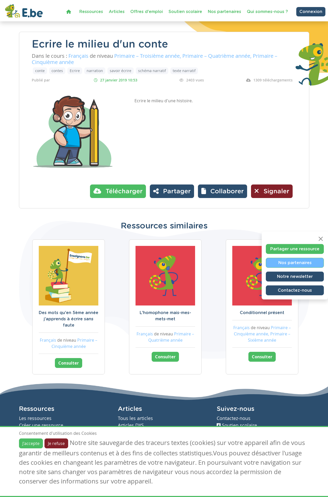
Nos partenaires (224, 12)
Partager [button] (172, 191)
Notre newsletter (295, 277)
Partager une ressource (294, 249)
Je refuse (56, 443)
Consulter (68, 363)
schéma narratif (152, 70)
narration (95, 70)
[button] (222, 191)
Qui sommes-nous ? (267, 12)
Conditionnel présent (262, 313)
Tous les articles (135, 418)
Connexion (310, 12)
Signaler (271, 191)
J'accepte (31, 443)
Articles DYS (131, 425)
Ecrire (75, 70)
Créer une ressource (41, 425)
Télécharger (118, 191)
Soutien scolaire (185, 12)
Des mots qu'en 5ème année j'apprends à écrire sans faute (68, 319)
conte (40, 70)
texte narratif (184, 70)
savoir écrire (120, 70)
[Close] (321, 239)
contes (57, 70)
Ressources (91, 12)
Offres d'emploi (146, 12)
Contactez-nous (295, 290)
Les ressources (35, 418)
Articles (117, 12)
